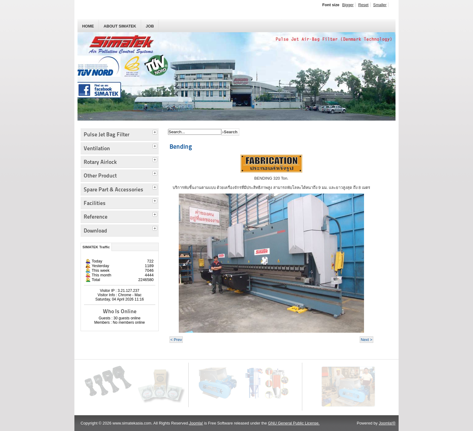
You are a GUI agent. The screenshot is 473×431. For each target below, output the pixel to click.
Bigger (348, 4)
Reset (363, 4)
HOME (88, 26)
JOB (150, 26)
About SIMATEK (119, 26)
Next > (366, 339)
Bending (181, 146)
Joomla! (196, 423)
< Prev (176, 339)
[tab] (156, 131)
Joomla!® (387, 423)
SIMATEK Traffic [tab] (96, 247)
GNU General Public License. (294, 423)
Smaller (380, 4)
